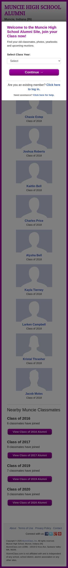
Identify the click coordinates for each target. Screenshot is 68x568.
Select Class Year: (18, 54)
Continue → (34, 72)
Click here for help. (43, 95)
